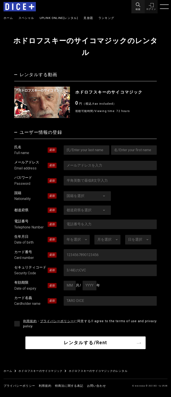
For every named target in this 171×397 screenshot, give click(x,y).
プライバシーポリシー (57, 321)
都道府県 (21, 210)
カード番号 (35, 255)
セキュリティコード (35, 270)
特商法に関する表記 (69, 385)
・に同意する (90, 323)
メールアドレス (35, 165)
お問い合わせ (96, 385)
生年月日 (35, 240)
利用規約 (30, 321)
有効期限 (35, 285)
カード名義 (35, 301)
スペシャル (26, 18)
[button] (151, 6)
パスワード (35, 181)
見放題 (88, 18)
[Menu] (137, 6)
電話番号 (35, 224)
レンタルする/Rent (85, 342)
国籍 (35, 196)
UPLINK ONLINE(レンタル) (59, 18)
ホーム (8, 18)
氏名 (35, 150)
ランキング (106, 18)
